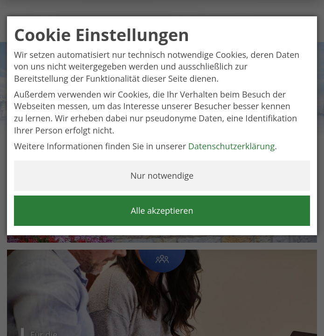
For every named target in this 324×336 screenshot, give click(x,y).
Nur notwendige (162, 175)
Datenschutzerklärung (231, 146)
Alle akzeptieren (162, 210)
